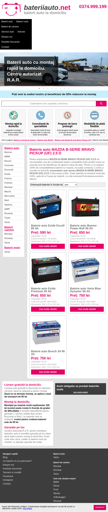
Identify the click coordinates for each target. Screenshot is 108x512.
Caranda (8, 145)
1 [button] (39, 68)
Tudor (7, 197)
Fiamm (8, 158)
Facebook (8, 456)
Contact (27, 26)
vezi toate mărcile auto (64, 495)
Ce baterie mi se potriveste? (17, 440)
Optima (8, 184)
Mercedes (9, 175)
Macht (7, 171)
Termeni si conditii (12, 452)
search (101, 83)
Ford (55, 469)
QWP (7, 189)
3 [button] (47, 68)
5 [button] (56, 68)
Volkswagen (59, 476)
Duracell (8, 149)
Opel (55, 488)
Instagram (8, 459)
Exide (7, 154)
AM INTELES (99, 507)
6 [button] (60, 68)
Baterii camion (9, 208)
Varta (7, 202)
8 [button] (68, 68)
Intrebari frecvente (12, 448)
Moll (6, 180)
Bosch (7, 140)
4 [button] (51, 68)
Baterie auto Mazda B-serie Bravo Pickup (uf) (73, 120)
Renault (57, 480)
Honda (56, 492)
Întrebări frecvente (10, 26)
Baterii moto (22, 21)
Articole (72, 21)
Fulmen (8, 162)
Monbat (8, 167)
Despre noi (85, 21)
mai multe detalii (48, 226)
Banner (8, 132)
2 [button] (43, 68)
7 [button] (64, 68)
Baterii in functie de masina (25, 120)
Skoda (56, 473)
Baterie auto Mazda (45, 120)
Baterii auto (7, 21)
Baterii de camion (40, 21)
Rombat (8, 193)
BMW (7, 136)
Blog (5, 437)
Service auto (59, 21)
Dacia (56, 465)
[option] (54, 49)
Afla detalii (27, 508)
